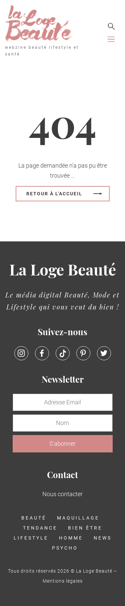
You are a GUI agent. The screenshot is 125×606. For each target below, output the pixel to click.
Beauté (33, 518)
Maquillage (78, 518)
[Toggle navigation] (111, 39)
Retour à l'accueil (54, 193)
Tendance (40, 528)
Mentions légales (63, 581)
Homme (71, 538)
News (103, 538)
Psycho (65, 548)
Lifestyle (31, 538)
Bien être (85, 528)
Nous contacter (62, 493)
